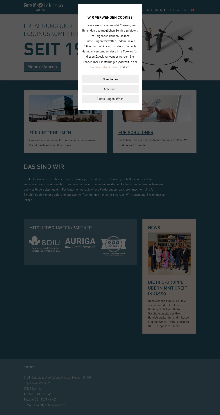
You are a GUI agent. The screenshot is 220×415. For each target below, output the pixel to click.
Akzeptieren (110, 79)
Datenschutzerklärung (104, 67)
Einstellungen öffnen (110, 98)
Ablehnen (110, 89)
